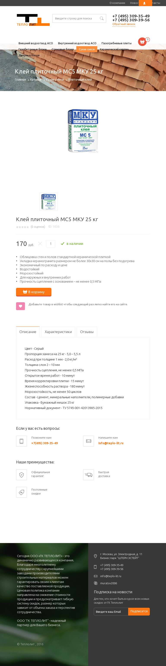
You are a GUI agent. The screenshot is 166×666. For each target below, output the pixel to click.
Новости (136, 2)
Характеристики (58, 332)
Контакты (153, 2)
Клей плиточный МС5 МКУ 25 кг (33, 20)
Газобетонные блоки (32, 49)
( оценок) (38, 226)
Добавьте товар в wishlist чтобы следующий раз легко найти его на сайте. (78, 304)
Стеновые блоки (63, 49)
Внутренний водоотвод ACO (77, 43)
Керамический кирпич (114, 49)
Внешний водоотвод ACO (36, 43)
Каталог (36, 79)
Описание (27, 332)
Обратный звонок (123, 24)
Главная (20, 79)
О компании (117, 2)
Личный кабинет (145, 3)
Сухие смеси (87, 49)
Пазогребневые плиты (117, 43)
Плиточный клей (80, 79)
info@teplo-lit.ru (110, 443)
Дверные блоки (29, 55)
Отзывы (87, 332)
